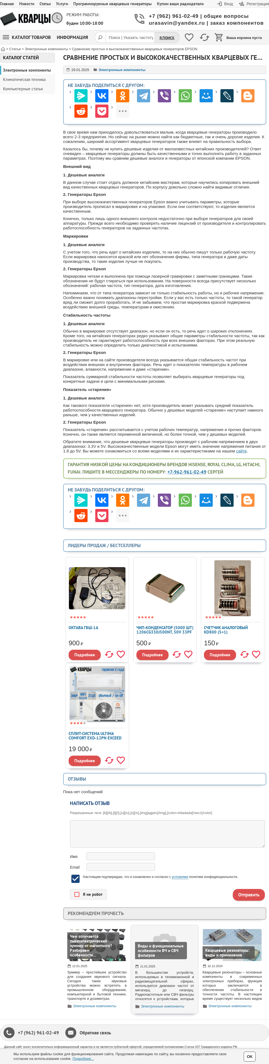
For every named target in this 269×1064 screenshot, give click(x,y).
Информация (72, 37)
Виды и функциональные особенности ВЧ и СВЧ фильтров (161, 950)
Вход (228, 4)
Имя (73, 856)
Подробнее (84, 654)
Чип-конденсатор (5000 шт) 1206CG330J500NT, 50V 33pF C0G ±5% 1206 (165, 632)
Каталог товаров (27, 37)
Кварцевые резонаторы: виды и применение (227, 953)
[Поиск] (100, 37)
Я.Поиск (167, 37)
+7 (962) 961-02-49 (38, 1033)
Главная (7, 3)
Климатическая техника (24, 79)
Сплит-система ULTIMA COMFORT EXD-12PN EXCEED (95, 736)
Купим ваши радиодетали (180, 3)
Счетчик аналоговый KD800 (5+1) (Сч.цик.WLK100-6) (226, 632)
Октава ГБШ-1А (83, 627)
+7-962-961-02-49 (186, 472)
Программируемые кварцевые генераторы (112, 3)
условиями (180, 877)
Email (75, 867)
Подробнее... (83, 1059)
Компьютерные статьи (23, 88)
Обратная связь (95, 1033)
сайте (241, 451)
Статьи (45, 3)
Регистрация (257, 4)
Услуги (62, 3)
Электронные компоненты (27, 70)
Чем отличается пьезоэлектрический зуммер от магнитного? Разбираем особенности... (91, 946)
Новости (26, 3)
